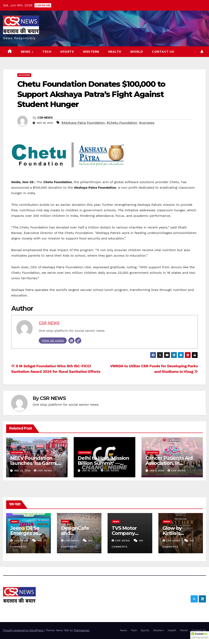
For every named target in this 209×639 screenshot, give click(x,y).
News (26, 51)
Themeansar (81, 630)
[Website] (78, 340)
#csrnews (147, 123)
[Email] (71, 340)
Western (91, 51)
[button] (199, 635)
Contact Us (163, 51)
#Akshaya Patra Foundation (83, 123)
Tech (46, 51)
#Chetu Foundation (122, 123)
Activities (24, 75)
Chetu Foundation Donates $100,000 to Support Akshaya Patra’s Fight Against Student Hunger (91, 94)
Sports (67, 51)
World (136, 51)
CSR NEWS (45, 117)
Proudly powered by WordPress (23, 630)
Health (114, 51)
